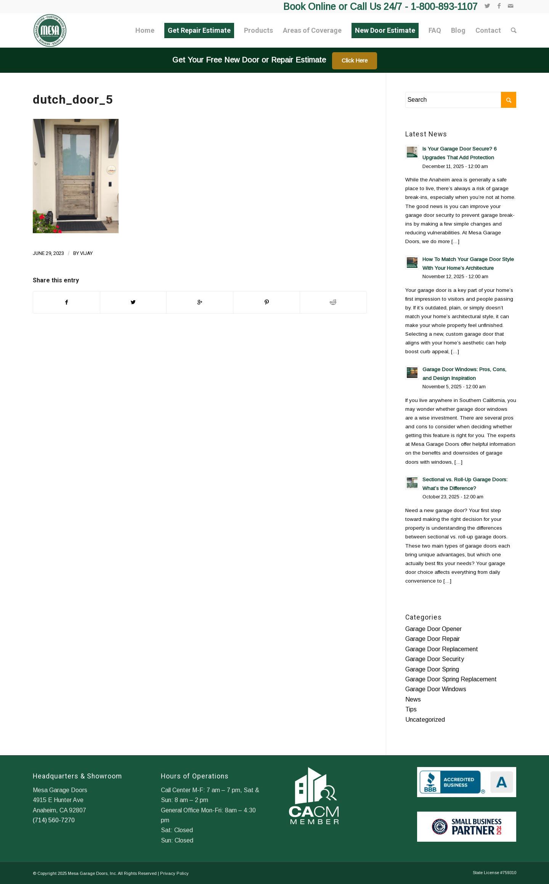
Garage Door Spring (432, 669)
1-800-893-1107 (444, 6)
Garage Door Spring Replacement (451, 679)
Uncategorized (425, 719)
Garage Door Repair (432, 639)
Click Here (355, 60)
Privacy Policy (174, 873)
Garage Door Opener (433, 629)
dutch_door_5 (73, 99)
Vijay (86, 253)
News (413, 699)
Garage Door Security (434, 659)
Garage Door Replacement (441, 649)
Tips (411, 709)
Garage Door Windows (435, 689)
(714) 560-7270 (54, 820)
